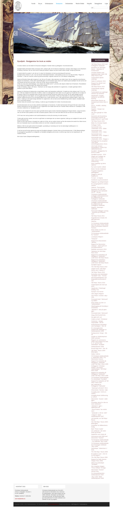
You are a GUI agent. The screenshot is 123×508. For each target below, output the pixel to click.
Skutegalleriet (98, 4)
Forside (33, 3)
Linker (106, 4)
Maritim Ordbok (80, 3)
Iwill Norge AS (75, 504)
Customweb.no (83, 504)
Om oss (40, 4)
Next (107, 33)
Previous (15, 33)
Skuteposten (59, 3)
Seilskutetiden (69, 3)
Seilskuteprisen (49, 3)
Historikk (89, 4)
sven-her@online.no (20, 498)
